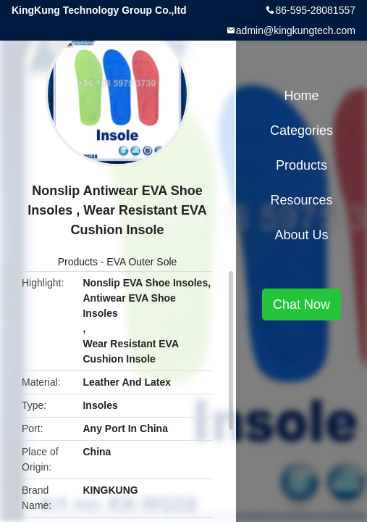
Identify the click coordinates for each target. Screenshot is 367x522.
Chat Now (301, 304)
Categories (301, 130)
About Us (301, 235)
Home (301, 95)
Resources (301, 200)
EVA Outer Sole (141, 262)
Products (78, 262)
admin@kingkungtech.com (295, 30)
